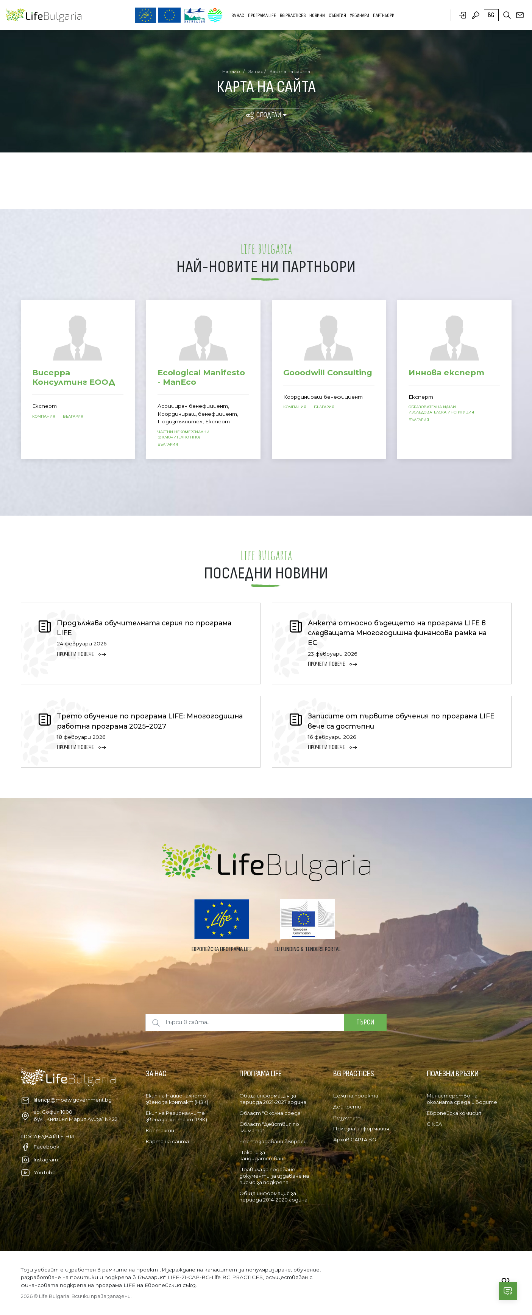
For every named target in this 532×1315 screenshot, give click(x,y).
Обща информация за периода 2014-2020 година (273, 1196)
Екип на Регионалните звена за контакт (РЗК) (176, 1116)
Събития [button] (337, 15)
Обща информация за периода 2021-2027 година (272, 1099)
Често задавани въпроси (273, 1141)
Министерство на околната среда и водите (462, 1099)
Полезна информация (361, 1128)
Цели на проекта (355, 1096)
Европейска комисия (454, 1113)
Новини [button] (317, 15)
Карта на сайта (167, 1141)
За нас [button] (237, 15)
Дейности (347, 1107)
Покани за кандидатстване (263, 1155)
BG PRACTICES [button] (293, 15)
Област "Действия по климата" (269, 1127)
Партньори (384, 15)
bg (491, 15)
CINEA (434, 1124)
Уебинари (359, 15)
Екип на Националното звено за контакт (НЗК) (177, 1099)
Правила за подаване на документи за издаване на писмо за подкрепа (274, 1175)
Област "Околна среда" (271, 1113)
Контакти (160, 1130)
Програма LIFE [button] (262, 15)
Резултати (348, 1117)
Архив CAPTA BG (354, 1139)
